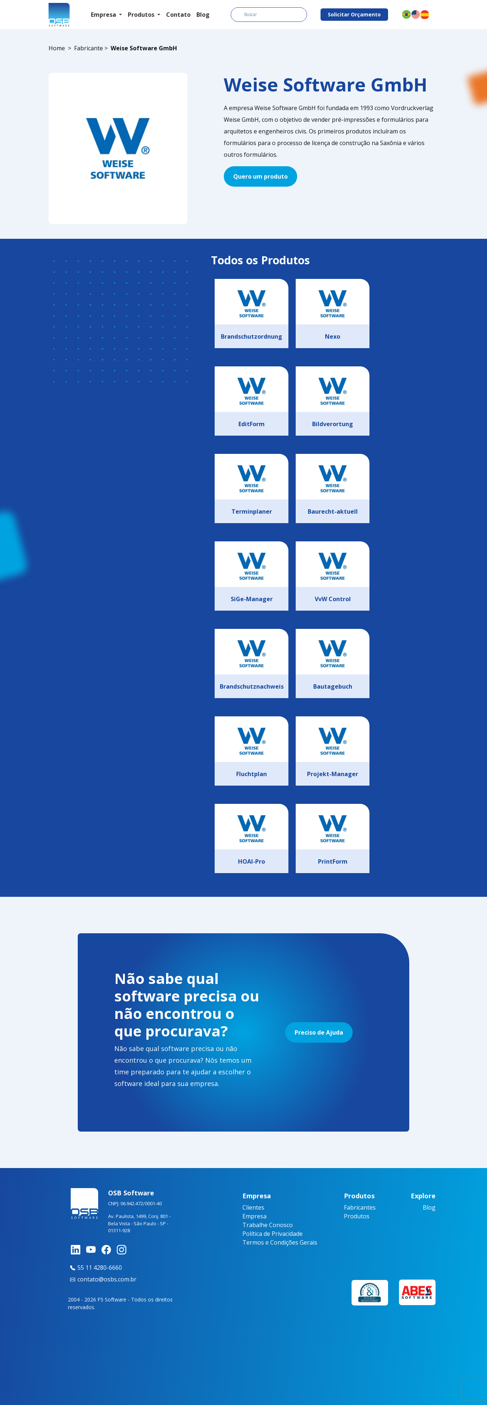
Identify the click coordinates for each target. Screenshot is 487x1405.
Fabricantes (360, 1207)
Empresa (254, 1216)
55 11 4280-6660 (95, 1268)
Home (57, 48)
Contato (178, 15)
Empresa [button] (104, 15)
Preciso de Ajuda (319, 1032)
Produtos (356, 1216)
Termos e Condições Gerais (279, 1242)
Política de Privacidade (272, 1234)
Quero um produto (260, 176)
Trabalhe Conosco (267, 1225)
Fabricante (88, 48)
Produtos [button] (142, 15)
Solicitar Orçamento (354, 14)
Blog (203, 15)
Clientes (253, 1207)
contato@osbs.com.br (102, 1279)
